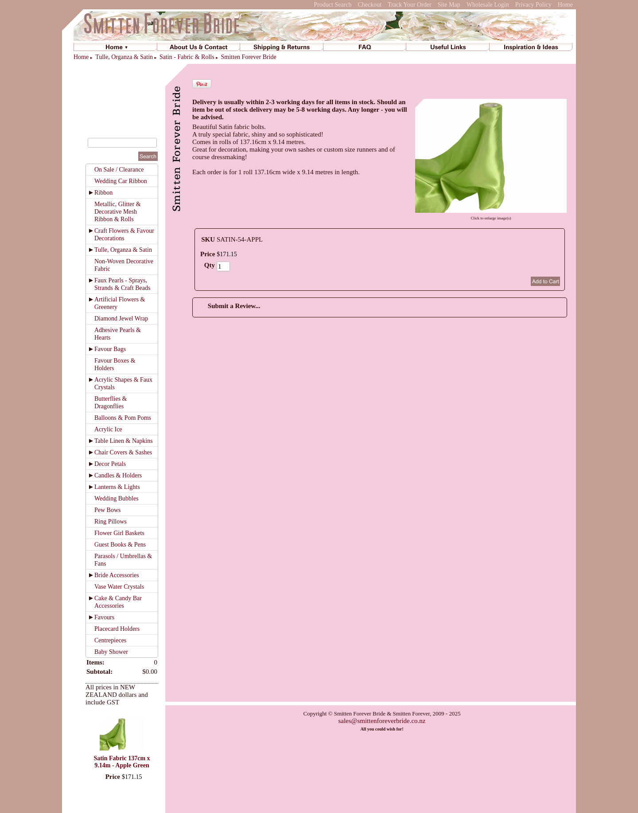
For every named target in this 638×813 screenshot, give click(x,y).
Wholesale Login (488, 4)
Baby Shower (111, 652)
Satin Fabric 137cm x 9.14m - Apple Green (121, 762)
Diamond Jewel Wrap (121, 318)
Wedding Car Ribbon (120, 181)
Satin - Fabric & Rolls (187, 57)
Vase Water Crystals (119, 586)
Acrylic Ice (108, 429)
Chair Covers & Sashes (123, 452)
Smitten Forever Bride (248, 57)
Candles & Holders (118, 475)
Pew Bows (107, 510)
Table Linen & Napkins (123, 441)
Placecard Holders (117, 628)
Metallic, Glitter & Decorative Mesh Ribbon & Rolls (117, 212)
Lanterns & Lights (117, 487)
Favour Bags (110, 349)
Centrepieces (110, 640)
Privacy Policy (533, 4)
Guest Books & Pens (120, 544)
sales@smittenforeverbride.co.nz (381, 720)
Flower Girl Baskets (119, 533)
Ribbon (103, 192)
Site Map (449, 4)
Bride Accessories (116, 575)
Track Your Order (410, 4)
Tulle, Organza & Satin (124, 57)
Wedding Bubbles (116, 498)
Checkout (369, 4)
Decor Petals (110, 464)
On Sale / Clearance (119, 169)
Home (565, 4)
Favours (104, 617)
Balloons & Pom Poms (122, 417)
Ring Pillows (110, 521)
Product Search (332, 4)
